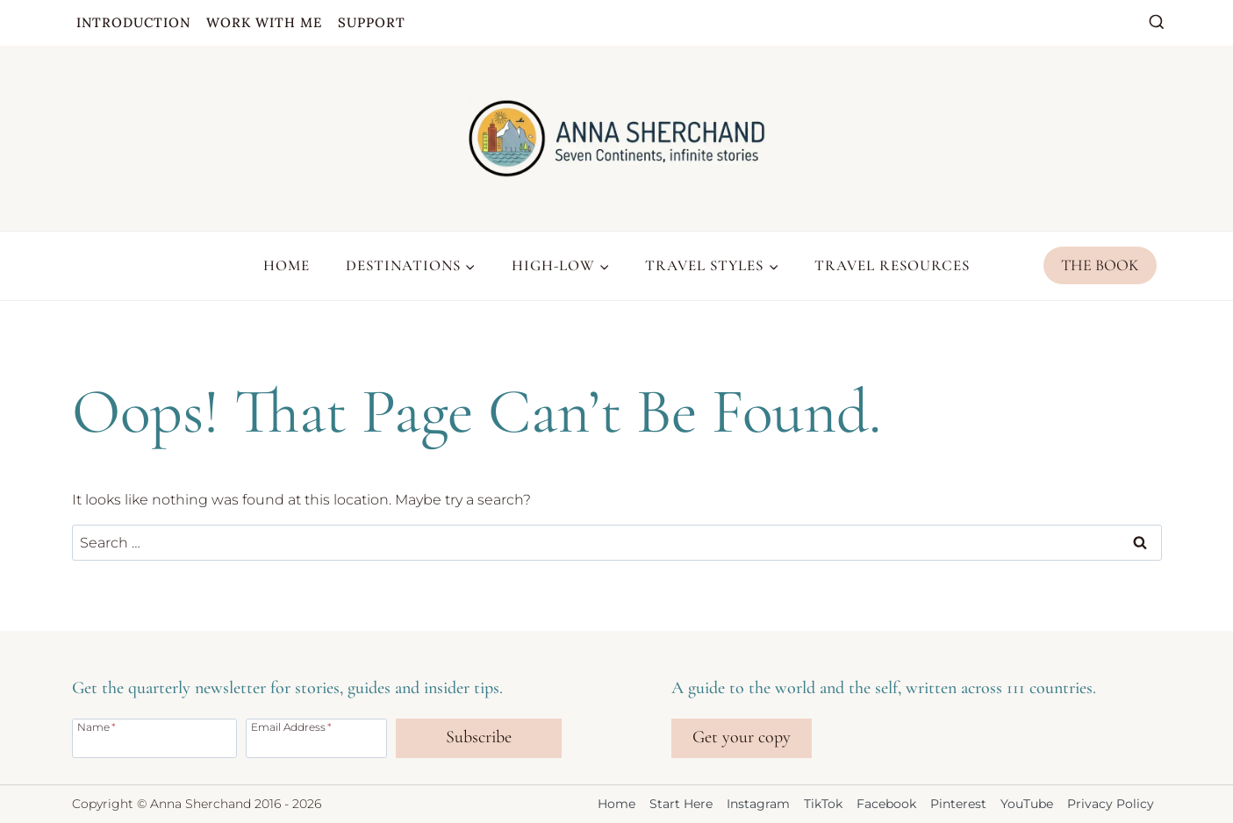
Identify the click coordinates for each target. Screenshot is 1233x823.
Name (96, 726)
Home (286, 265)
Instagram (758, 804)
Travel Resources (892, 265)
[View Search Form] (1156, 23)
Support (371, 22)
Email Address (291, 726)
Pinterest (958, 804)
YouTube (1026, 804)
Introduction (133, 22)
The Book (1100, 265)
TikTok (823, 804)
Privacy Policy (1110, 804)
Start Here (681, 804)
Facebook (886, 804)
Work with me (264, 22)
